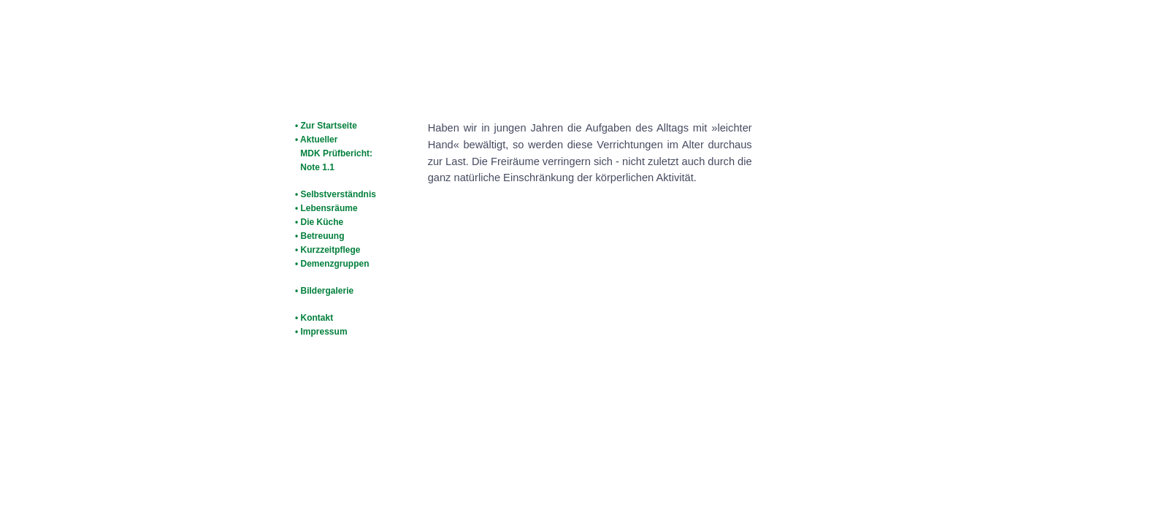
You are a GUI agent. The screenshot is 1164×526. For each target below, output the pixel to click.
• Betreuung (320, 236)
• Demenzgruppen (332, 264)
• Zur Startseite (326, 126)
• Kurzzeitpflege (328, 250)
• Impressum (321, 332)
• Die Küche (319, 222)
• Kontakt (314, 318)
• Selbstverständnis (335, 194)
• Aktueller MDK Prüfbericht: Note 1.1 (332, 153)
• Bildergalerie (324, 291)
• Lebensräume (326, 208)
